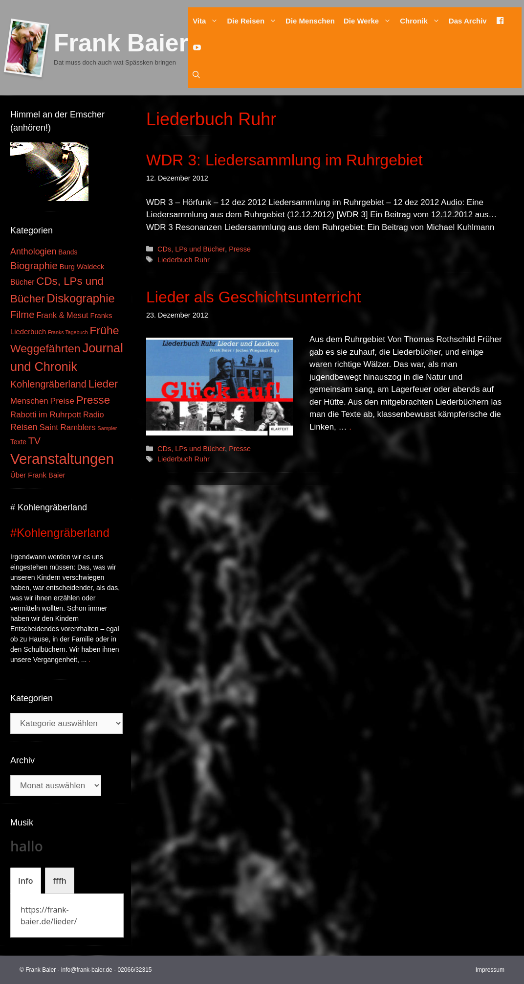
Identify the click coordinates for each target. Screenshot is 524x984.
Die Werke (369, 20)
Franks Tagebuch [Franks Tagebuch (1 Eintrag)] (68, 332)
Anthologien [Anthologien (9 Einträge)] (33, 251)
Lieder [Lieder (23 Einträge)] (103, 384)
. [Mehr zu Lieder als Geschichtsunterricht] (350, 427)
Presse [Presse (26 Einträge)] (93, 400)
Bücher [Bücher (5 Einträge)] (22, 282)
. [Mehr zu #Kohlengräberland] (89, 660)
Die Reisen (254, 20)
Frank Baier (121, 43)
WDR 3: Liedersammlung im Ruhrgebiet (284, 160)
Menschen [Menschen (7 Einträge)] (29, 401)
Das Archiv (468, 21)
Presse (240, 249)
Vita (207, 20)
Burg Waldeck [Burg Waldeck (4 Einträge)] (82, 267)
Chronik (422, 20)
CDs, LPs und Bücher (191, 249)
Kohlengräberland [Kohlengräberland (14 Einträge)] (48, 384)
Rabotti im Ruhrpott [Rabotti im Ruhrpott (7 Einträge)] (45, 414)
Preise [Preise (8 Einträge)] (62, 401)
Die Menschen (310, 21)
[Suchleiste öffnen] (196, 74)
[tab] (25, 881)
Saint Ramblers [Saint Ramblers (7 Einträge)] (68, 427)
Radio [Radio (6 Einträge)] (93, 414)
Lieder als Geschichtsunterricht (253, 297)
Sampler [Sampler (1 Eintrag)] (107, 428)
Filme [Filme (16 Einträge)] (22, 314)
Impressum (490, 969)
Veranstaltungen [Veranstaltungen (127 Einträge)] (62, 459)
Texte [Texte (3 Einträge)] (18, 442)
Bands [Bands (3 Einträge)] (67, 252)
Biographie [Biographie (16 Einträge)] (34, 265)
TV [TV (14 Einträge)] (34, 440)
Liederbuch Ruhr (183, 260)
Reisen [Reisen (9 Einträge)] (24, 427)
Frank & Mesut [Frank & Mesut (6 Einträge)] (62, 315)
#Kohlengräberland (59, 532)
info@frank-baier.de (86, 969)
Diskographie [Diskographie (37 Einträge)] (81, 298)
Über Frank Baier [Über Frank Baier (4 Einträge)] (38, 475)
